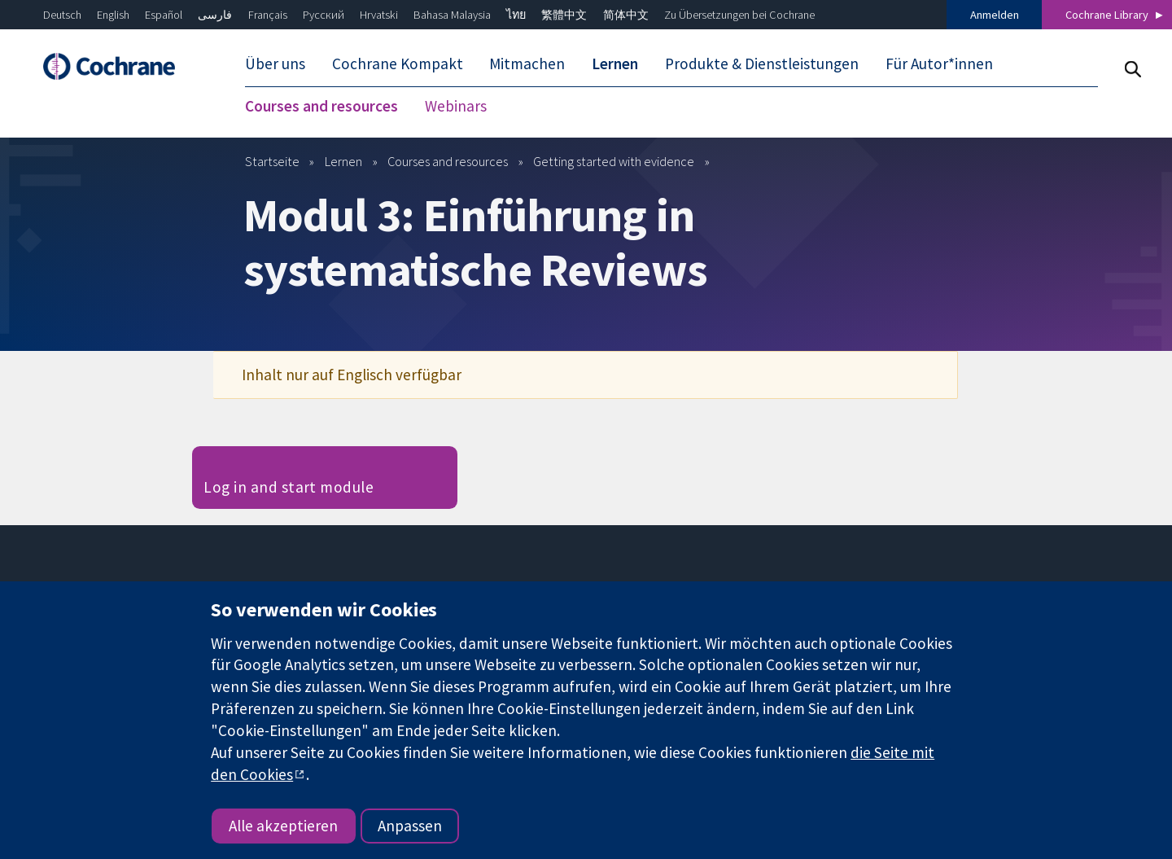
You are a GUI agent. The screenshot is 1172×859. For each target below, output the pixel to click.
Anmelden (994, 14)
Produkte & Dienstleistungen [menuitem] (762, 63)
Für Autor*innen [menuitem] (939, 63)
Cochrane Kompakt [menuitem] (397, 63)
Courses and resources (447, 165)
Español (163, 14)
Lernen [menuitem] (615, 63)
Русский (323, 14)
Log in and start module (288, 491)
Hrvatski (379, 14)
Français (267, 14)
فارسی (215, 14)
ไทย (516, 14)
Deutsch (62, 14)
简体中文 (626, 14)
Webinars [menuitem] (456, 106)
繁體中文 (564, 14)
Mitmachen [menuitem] (527, 63)
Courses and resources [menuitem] (321, 106)
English (113, 14)
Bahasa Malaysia (452, 14)
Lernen (343, 165)
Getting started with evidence (613, 165)
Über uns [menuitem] (275, 63)
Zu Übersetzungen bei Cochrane (739, 14)
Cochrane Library (1106, 14)
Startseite (272, 165)
